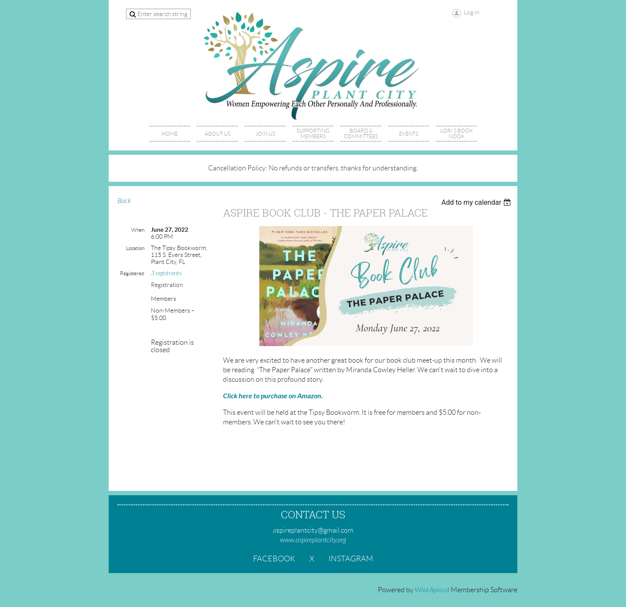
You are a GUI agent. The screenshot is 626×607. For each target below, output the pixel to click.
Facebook (274, 558)
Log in (471, 12)
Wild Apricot (432, 590)
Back (124, 201)
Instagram (351, 558)
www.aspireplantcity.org (313, 540)
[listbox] (477, 202)
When (137, 230)
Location (135, 248)
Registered (132, 273)
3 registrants (166, 273)
